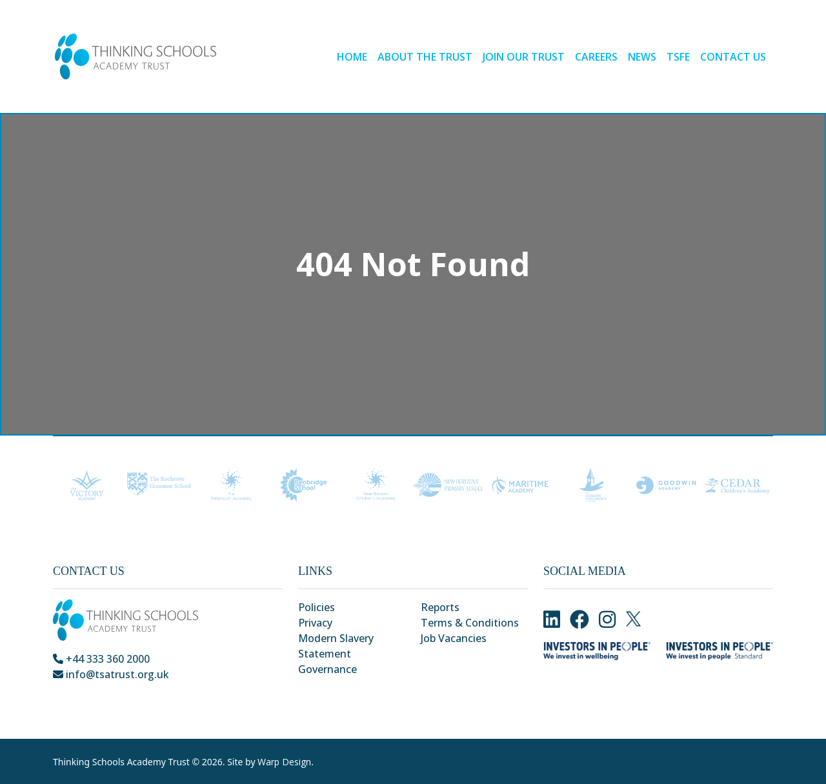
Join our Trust (524, 57)
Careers (596, 57)
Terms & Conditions (470, 623)
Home (352, 57)
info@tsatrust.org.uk (111, 674)
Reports (440, 607)
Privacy (315, 623)
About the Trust (425, 57)
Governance (327, 669)
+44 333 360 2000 (101, 659)
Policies (316, 607)
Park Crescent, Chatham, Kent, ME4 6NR (156, 690)
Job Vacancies (454, 638)
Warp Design (284, 762)
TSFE (678, 57)
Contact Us (733, 57)
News (642, 57)
